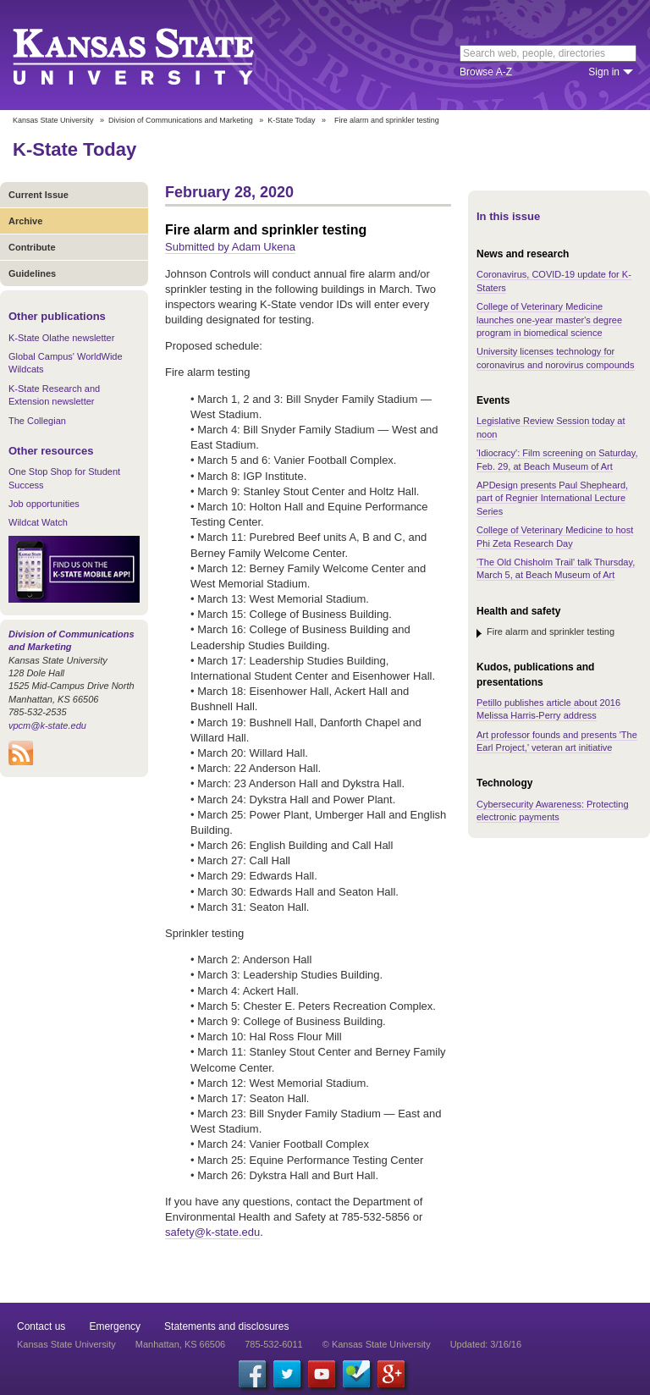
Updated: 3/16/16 (485, 1344)
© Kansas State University (376, 1344)
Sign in (604, 72)
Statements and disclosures (226, 1326)
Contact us (41, 1326)
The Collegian (37, 421)
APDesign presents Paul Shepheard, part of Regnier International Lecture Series (552, 498)
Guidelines (32, 273)
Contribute (32, 247)
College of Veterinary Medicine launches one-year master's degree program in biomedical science (549, 319)
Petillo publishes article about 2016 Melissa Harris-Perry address (548, 709)
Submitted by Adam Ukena (230, 246)
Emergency (114, 1326)
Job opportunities (44, 504)
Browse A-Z (486, 72)
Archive (25, 221)
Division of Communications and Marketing (180, 120)
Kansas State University (154, 55)
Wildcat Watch (38, 522)
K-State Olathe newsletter (61, 338)
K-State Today (291, 120)
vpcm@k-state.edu (47, 725)
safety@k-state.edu (212, 1232)
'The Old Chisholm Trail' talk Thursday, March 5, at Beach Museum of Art (555, 568)
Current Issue (38, 195)
